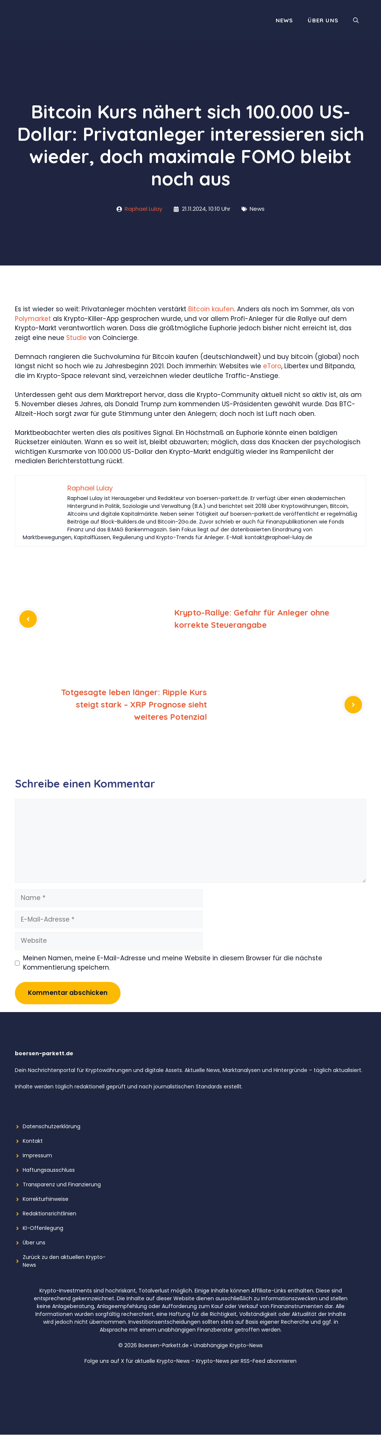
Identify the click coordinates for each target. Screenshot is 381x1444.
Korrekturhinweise (45, 1199)
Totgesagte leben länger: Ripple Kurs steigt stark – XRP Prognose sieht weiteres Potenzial (134, 704)
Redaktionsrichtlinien (49, 1213)
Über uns (323, 20)
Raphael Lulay (143, 209)
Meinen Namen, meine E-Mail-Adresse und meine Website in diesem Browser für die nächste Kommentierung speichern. (172, 963)
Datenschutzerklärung (51, 1126)
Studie (76, 337)
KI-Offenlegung (43, 1228)
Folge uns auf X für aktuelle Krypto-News (137, 1361)
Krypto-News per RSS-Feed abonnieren (246, 1361)
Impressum (37, 1155)
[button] (356, 20)
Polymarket (33, 318)
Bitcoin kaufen (211, 309)
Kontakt (33, 1141)
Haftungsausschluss (49, 1170)
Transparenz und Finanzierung (62, 1184)
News (284, 20)
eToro (272, 366)
